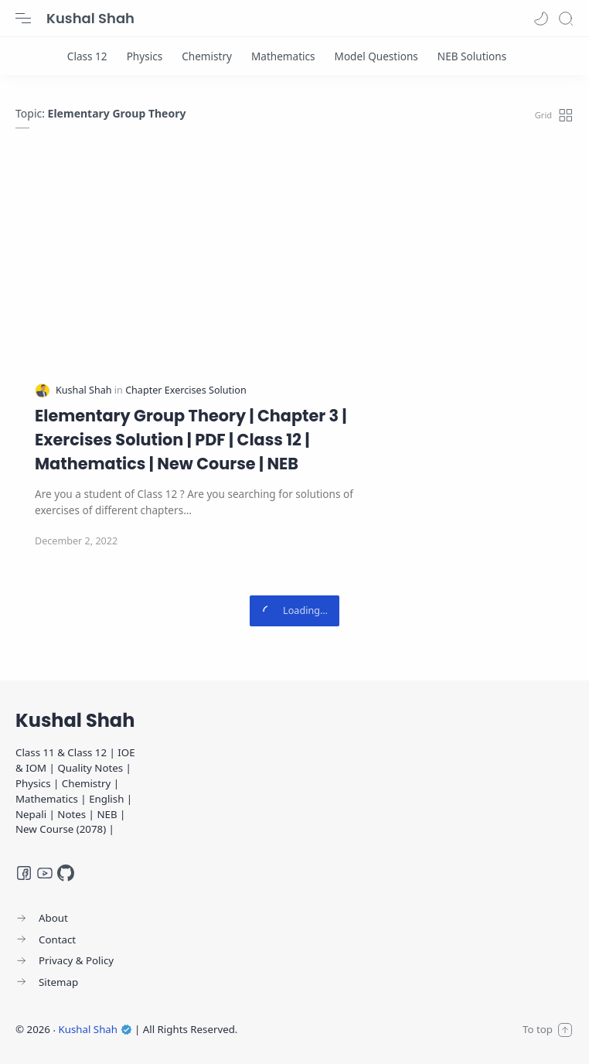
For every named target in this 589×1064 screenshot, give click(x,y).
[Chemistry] (207, 56)
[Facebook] (23, 873)
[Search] (566, 18)
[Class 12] (87, 56)
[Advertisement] (294, 267)
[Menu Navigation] (23, 18)
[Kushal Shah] (85, 390)
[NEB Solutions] (471, 56)
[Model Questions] (376, 56)
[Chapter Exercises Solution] (186, 390)
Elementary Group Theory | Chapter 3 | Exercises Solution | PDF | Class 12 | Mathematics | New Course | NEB (191, 439)
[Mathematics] (283, 56)
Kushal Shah (90, 18)
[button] (541, 18)
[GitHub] (65, 873)
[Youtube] (44, 873)
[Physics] (145, 56)
